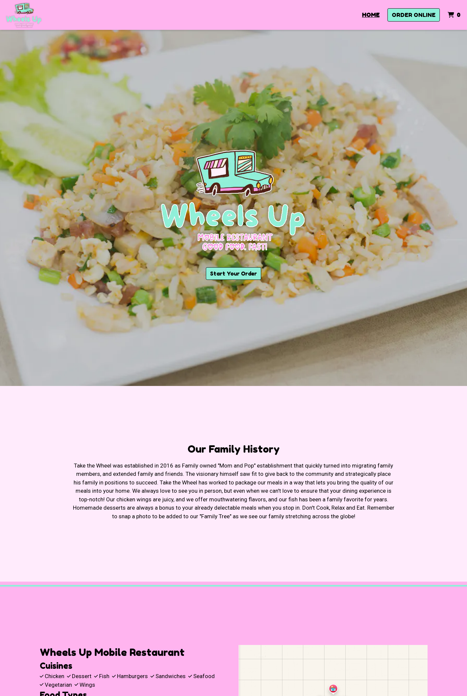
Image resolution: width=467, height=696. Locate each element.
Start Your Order (233, 273)
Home (370, 14)
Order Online (414, 14)
